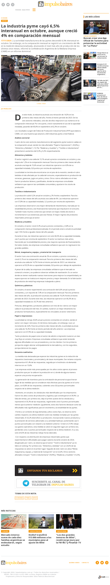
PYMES (27, 498)
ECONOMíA (19, 498)
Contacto (85, 562)
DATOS (34, 498)
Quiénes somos (74, 562)
